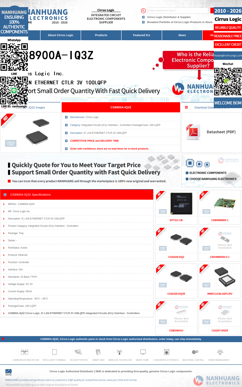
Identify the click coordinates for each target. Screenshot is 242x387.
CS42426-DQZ (176, 257)
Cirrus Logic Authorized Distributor (72, 371)
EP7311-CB (176, 220)
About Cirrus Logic (60, 35)
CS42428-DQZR (176, 293)
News (182, 35)
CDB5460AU (176, 330)
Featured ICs (141, 35)
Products (101, 35)
